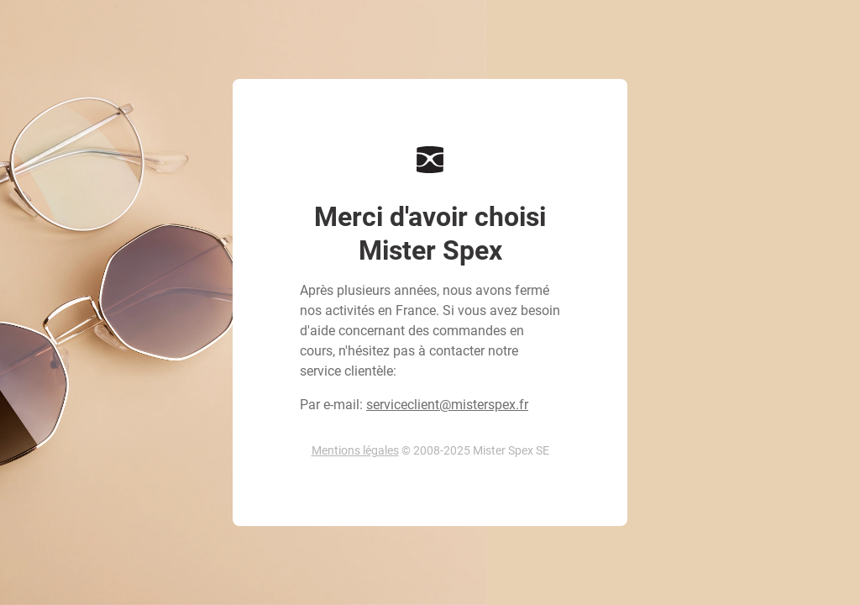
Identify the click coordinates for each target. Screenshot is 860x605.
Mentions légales (355, 450)
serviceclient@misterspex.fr (447, 405)
